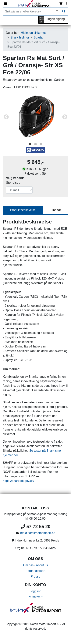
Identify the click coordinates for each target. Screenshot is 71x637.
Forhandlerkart (35, 570)
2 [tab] (35, 144)
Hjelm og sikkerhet (33, 32)
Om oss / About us (35, 565)
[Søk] (64, 11)
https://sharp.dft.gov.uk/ (18, 480)
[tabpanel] (35, 117)
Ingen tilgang (56, 19)
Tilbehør (55, 210)
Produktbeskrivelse (23, 210)
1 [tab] (30, 144)
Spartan (39, 37)
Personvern (35, 596)
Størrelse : (13, 182)
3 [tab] (41, 144)
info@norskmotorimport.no (37, 533)
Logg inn (35, 591)
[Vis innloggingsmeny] (66, 4)
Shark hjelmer (19, 37)
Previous (6, 117)
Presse (35, 576)
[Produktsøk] (29, 11)
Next (65, 117)
